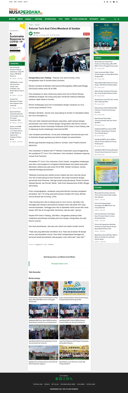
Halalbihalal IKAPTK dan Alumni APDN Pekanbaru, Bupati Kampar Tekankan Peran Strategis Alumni (105, 131)
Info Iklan (55, 384)
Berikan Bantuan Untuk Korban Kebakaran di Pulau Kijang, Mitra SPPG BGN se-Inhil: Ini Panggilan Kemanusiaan (43, 299)
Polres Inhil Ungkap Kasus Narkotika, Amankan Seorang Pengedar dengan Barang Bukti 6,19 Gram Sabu (105, 226)
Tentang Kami (37, 384)
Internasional (50, 19)
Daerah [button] (28, 19)
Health (26, 2)
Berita (20, 19)
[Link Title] (57, 379)
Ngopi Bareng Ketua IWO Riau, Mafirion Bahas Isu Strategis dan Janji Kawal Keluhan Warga (106, 237)
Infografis (93, 19)
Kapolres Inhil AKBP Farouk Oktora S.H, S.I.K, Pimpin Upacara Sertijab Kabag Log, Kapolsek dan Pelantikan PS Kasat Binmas (16, 133)
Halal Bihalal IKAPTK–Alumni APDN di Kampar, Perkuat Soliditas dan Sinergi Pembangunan (105, 141)
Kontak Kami (91, 384)
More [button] (103, 19)
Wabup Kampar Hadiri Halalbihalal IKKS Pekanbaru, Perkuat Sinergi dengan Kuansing (106, 110)
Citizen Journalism (79, 19)
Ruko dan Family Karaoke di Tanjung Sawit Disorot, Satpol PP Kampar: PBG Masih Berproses (17, 72)
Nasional (38, 19)
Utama (10, 2)
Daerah (37, 25)
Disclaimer (81, 384)
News (15, 2)
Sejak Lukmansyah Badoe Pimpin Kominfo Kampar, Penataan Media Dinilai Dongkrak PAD (106, 74)
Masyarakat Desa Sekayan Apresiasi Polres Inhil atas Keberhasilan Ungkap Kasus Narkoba (106, 195)
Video (67, 19)
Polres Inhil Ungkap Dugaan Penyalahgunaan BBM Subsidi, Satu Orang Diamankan (105, 205)
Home (12, 19)
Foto (61, 19)
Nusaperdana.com (59, 264)
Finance (20, 2)
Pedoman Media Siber (67, 384)
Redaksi (47, 384)
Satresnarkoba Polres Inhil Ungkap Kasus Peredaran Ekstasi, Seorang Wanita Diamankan (105, 216)
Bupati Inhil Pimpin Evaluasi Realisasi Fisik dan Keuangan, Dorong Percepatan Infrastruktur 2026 (17, 116)
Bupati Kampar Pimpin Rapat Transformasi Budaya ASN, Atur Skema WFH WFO (106, 120)
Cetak (86, 34)
